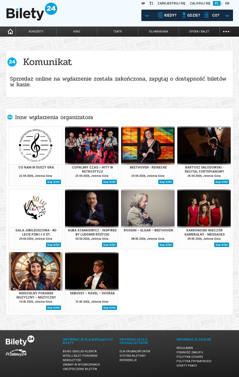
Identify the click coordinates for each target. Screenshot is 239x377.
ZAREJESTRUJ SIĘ (171, 3)
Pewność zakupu (190, 352)
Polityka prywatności (194, 361)
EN (227, 3)
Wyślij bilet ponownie (80, 356)
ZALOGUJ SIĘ (200, 3)
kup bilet (53, 182)
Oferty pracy (187, 365)
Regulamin (185, 348)
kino (76, 31)
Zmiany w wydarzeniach (81, 364)
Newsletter (72, 360)
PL (217, 3)
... (226, 31)
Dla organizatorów (135, 351)
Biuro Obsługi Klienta (80, 351)
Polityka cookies (190, 357)
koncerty (36, 31)
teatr (117, 31)
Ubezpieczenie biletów (80, 369)
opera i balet (199, 31)
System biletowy (133, 356)
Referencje (128, 360)
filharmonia (158, 31)
